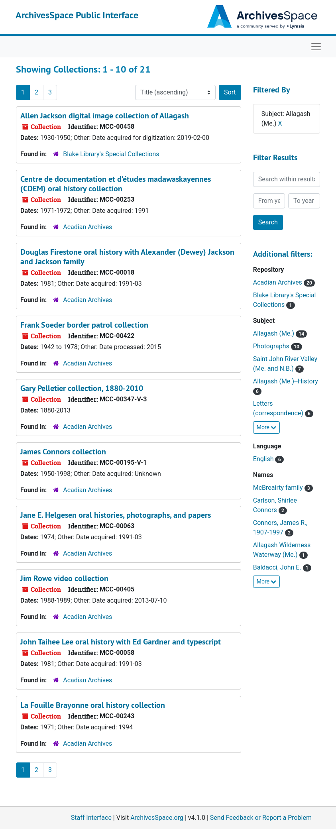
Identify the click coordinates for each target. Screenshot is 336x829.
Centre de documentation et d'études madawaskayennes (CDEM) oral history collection (115, 184)
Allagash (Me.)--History (285, 381)
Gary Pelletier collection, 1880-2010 (81, 388)
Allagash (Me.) (274, 333)
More (267, 427)
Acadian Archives (87, 227)
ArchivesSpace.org (156, 817)
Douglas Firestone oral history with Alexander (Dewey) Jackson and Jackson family (127, 257)
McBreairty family (279, 487)
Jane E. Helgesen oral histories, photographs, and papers (115, 515)
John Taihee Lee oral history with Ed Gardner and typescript (120, 641)
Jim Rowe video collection (64, 578)
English (264, 459)
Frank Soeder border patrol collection (84, 325)
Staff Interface (91, 817)
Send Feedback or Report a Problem (261, 817)
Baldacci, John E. (278, 567)
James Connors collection (63, 451)
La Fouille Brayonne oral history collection (92, 705)
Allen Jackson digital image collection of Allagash (104, 115)
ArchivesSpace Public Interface (77, 15)
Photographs (272, 346)
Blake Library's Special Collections (111, 154)
